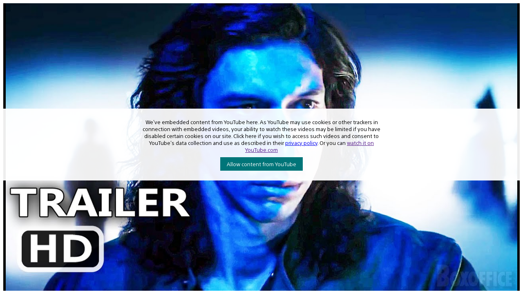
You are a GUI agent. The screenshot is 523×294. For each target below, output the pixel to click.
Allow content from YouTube (261, 163)
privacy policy (301, 142)
